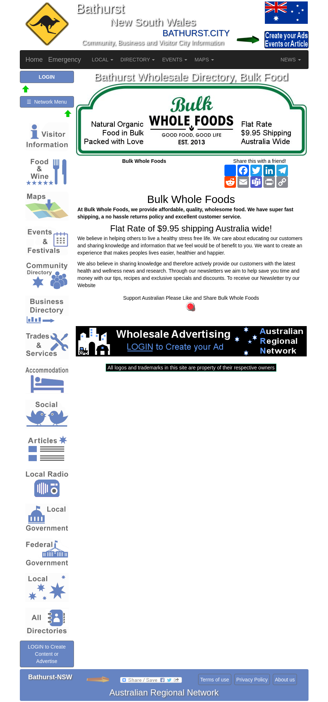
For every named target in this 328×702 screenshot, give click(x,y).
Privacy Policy (252, 679)
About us (285, 679)
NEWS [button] (291, 59)
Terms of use (214, 679)
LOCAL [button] (102, 59)
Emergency (64, 59)
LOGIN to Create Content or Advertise (47, 654)
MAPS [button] (204, 59)
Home (34, 59)
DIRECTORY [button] (138, 59)
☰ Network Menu (47, 102)
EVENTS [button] (174, 59)
